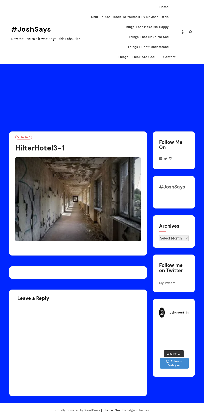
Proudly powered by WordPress (77, 410)
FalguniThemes (138, 410)
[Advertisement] (102, 94)
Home (164, 7)
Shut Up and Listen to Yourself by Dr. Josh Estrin (130, 17)
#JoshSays (31, 29)
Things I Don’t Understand (148, 47)
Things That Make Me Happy (146, 27)
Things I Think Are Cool (136, 57)
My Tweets (167, 283)
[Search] (190, 32)
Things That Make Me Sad (148, 37)
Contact (169, 57)
